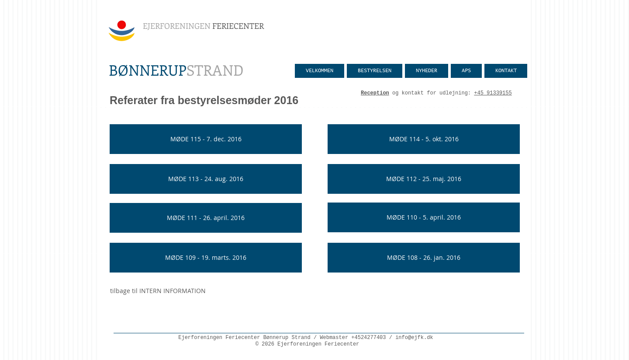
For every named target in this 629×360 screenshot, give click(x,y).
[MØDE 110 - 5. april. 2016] (424, 217)
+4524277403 (368, 338)
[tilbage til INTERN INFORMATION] (158, 291)
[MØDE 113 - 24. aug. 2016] (206, 179)
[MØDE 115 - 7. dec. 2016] (206, 139)
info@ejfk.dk (414, 338)
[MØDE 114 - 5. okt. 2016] (424, 139)
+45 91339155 (492, 93)
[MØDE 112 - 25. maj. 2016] (424, 179)
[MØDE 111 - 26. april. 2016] (206, 218)
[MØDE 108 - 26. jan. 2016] (424, 258)
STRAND (176, 70)
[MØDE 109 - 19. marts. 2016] (206, 258)
